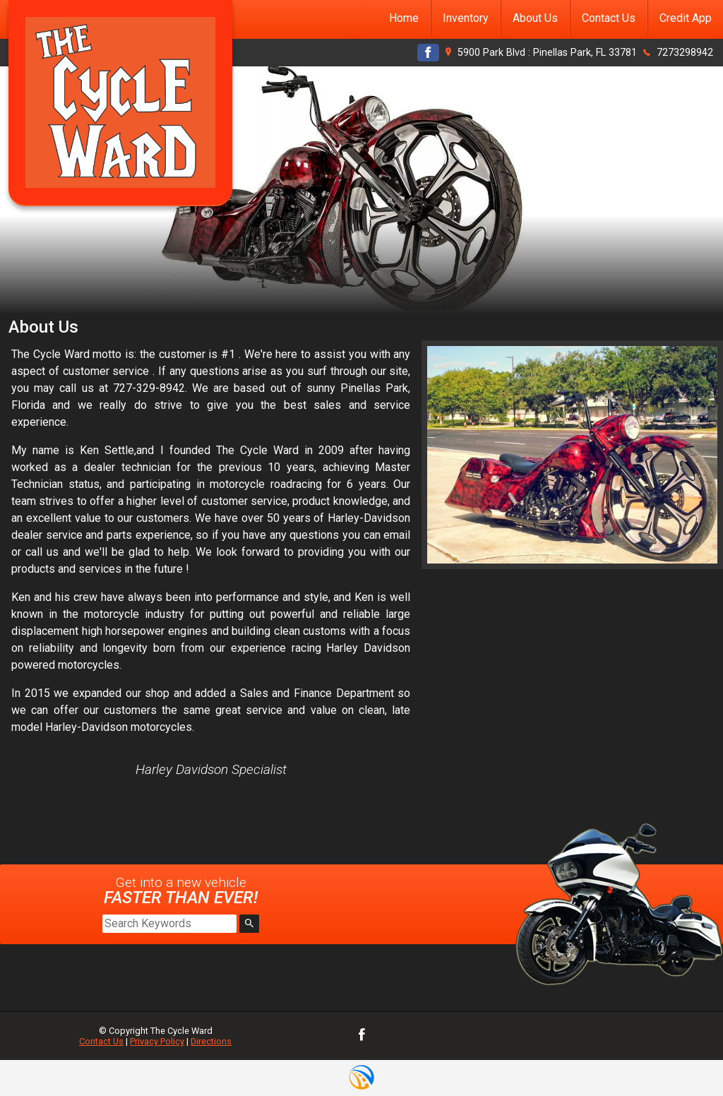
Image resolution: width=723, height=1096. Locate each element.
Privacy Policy (157, 1041)
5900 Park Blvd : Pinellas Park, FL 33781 (547, 53)
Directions (211, 1041)
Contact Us (101, 1041)
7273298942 (685, 53)
